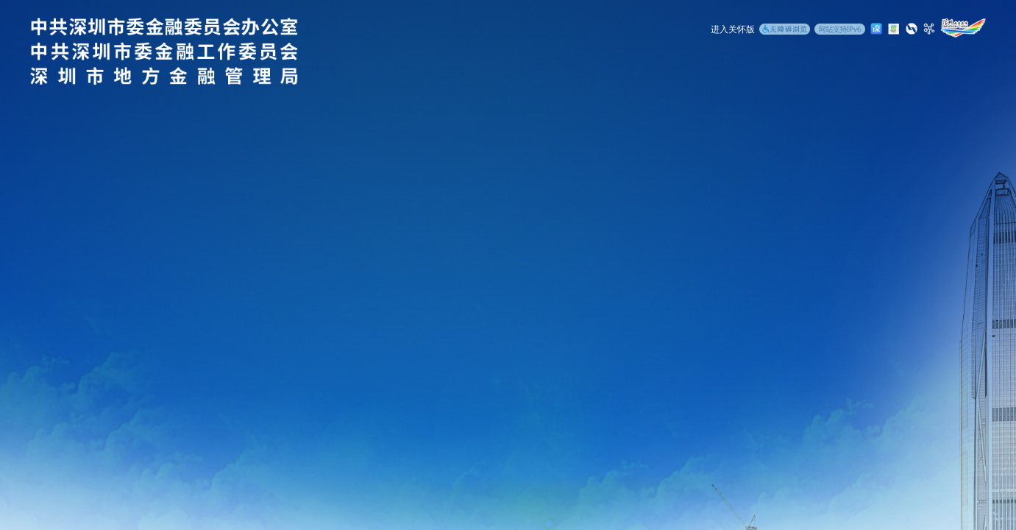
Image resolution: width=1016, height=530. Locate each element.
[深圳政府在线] (963, 28)
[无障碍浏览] (784, 30)
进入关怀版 (733, 29)
